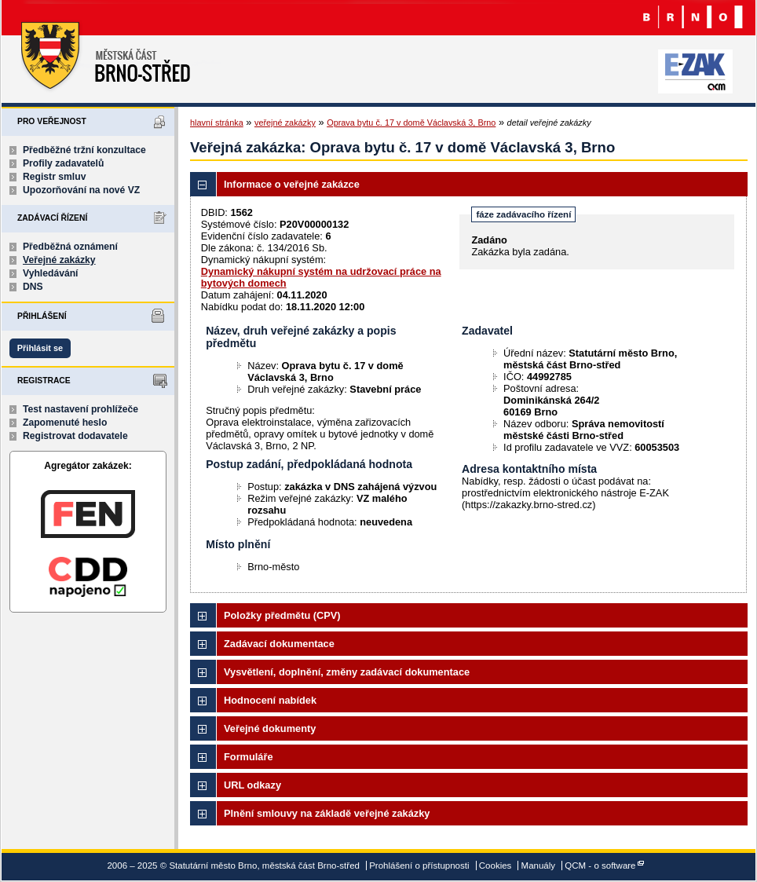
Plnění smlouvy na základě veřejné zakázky (327, 813)
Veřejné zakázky (59, 259)
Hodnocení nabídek (270, 700)
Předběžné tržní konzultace (84, 150)
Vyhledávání (51, 273)
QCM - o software (600, 865)
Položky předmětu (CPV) (282, 615)
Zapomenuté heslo (65, 422)
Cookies (495, 865)
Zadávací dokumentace (279, 644)
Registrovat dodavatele (75, 435)
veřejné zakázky (285, 122)
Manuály (538, 865)
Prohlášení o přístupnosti (419, 865)
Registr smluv (54, 176)
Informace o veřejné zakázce (292, 184)
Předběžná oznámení (70, 246)
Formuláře (248, 757)
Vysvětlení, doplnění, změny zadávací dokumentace (347, 672)
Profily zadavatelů (63, 163)
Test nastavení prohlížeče (80, 409)
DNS (33, 286)
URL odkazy (252, 785)
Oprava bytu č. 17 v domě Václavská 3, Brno (411, 122)
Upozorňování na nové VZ (81, 190)
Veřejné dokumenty (270, 728)
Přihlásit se (40, 348)
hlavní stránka (216, 122)
